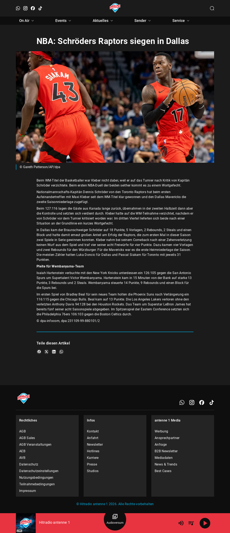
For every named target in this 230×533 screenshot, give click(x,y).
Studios (92, 471)
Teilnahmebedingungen (37, 484)
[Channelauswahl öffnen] (212, 8)
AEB (22, 451)
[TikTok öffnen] (40, 8)
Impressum (27, 491)
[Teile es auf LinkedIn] (53, 351)
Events (63, 20)
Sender (143, 20)
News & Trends (166, 464)
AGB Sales (27, 438)
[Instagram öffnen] (25, 8)
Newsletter (95, 444)
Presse (92, 464)
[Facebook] (201, 402)
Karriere (92, 458)
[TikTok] (211, 402)
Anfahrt (92, 438)
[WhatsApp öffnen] (18, 8)
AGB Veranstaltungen (35, 444)
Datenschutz (28, 464)
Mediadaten (164, 458)
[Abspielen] (205, 523)
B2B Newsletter (166, 451)
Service (181, 20)
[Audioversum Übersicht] (115, 519)
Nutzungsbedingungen (36, 478)
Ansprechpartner (167, 438)
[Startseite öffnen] (115, 8)
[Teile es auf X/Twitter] (46, 351)
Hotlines (93, 451)
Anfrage (161, 444)
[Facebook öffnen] (33, 8)
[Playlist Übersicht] (191, 523)
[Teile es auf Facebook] (39, 351)
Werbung (161, 431)
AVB (22, 458)
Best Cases (163, 471)
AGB (22, 431)
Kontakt (93, 431)
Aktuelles (103, 20)
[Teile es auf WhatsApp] (61, 351)
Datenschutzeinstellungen (38, 471)
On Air (27, 20)
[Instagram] (191, 402)
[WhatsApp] (181, 402)
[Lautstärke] (181, 523)
